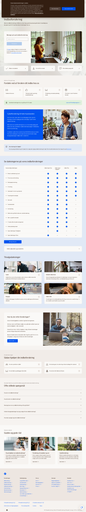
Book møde (12, 340)
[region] (43, 9)
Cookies (34, 505)
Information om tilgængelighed (11, 505)
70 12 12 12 (69, 149)
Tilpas (41, 505)
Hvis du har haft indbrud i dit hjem (56, 371)
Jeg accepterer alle (69, 8)
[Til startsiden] (5, 474)
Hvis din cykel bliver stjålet (15, 364)
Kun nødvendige (55, 8)
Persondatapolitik (25, 505)
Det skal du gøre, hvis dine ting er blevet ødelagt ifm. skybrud (62, 364)
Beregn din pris (12, 241)
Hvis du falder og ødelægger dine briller (17, 371)
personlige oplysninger (16, 52)
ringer (9, 49)
